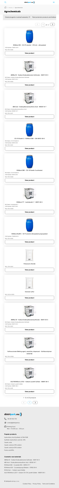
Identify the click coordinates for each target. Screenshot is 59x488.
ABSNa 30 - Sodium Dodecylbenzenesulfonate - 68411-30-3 (29, 319)
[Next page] (52, 24)
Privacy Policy (37, 483)
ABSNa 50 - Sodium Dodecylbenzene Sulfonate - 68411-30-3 (29, 75)
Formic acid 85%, (9, 450)
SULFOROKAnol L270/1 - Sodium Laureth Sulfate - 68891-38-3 (30, 381)
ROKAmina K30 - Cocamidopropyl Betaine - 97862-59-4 (20, 467)
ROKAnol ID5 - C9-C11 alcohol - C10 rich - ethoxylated (29, 45)
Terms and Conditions (48, 483)
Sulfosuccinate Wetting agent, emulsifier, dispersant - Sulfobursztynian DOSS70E (29, 352)
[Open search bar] (5, 2)
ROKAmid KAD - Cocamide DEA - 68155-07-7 (17, 465)
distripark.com (10, 481)
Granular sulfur (29, 291)
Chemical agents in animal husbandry (17, 17)
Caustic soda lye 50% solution (13, 447)
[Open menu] (54, 2)
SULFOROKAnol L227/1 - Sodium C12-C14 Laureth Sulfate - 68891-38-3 (24, 472)
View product (29, 53)
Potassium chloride (29, 264)
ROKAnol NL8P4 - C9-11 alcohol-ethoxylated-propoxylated (29, 234)
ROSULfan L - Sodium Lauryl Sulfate (14, 470)
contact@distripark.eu (13, 422)
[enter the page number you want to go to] (43, 25)
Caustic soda (8, 442)
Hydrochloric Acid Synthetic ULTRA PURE (16, 437)
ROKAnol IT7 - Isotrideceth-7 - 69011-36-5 (29, 202)
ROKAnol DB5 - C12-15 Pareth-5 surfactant (29, 170)
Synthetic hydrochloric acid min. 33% (14, 440)
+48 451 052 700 (12, 419)
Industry (11, 7)
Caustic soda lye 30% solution (13, 445)
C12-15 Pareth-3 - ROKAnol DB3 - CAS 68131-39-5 (29, 138)
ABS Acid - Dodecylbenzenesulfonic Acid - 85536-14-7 (29, 106)
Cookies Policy (27, 483)
